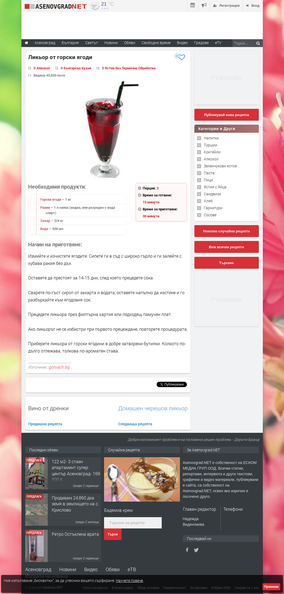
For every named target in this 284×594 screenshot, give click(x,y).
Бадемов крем (118, 510)
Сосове (210, 214)
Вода (44, 228)
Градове (201, 42)
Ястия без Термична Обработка (130, 68)
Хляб (208, 200)
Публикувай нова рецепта (226, 115)
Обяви (113, 569)
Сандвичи (212, 193)
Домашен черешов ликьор (153, 408)
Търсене (226, 263)
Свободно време (156, 42)
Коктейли (212, 151)
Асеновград (38, 569)
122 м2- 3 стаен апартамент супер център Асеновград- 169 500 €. (76, 470)
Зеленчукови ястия (220, 165)
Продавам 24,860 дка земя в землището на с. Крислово (75, 504)
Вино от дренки (48, 408)
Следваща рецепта (135, 423)
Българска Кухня (77, 68)
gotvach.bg (59, 367)
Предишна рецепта (45, 423)
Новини (111, 42)
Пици (208, 179)
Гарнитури (213, 207)
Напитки (211, 138)
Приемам (271, 587)
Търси (113, 534)
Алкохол (43, 68)
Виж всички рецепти (226, 247)
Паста (209, 172)
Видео (91, 569)
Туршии (210, 144)
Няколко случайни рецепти (226, 231)
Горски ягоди (51, 199)
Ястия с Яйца (215, 186)
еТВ (132, 569)
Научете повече (129, 580)
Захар (45, 220)
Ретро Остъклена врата (75, 534)
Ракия (45, 207)
